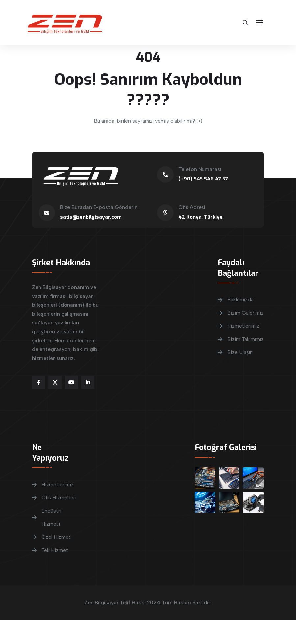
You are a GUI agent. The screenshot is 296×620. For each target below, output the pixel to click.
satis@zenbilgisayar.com (90, 217)
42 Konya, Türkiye (200, 217)
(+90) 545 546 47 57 (203, 179)
